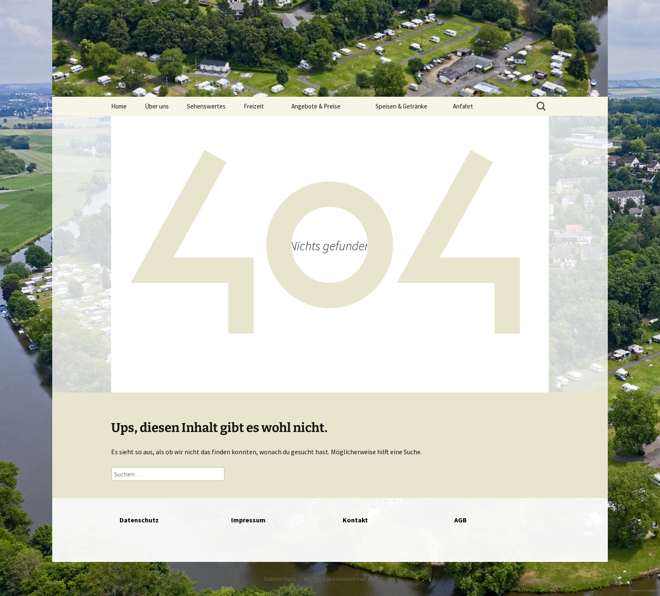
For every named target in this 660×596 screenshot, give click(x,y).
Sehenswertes (206, 106)
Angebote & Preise (316, 106)
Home (119, 106)
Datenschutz (280, 579)
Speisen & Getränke (401, 106)
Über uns (157, 106)
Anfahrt (463, 106)
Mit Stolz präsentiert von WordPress (350, 579)
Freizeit (254, 106)
